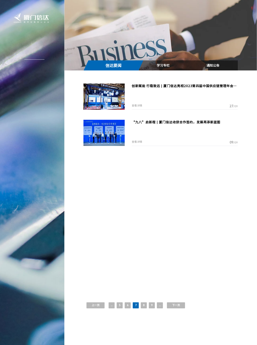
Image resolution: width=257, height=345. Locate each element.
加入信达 (32, 82)
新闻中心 (32, 55)
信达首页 (32, 37)
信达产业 (32, 64)
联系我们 (32, 91)
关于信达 (32, 46)
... (160, 305)
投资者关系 (32, 73)
